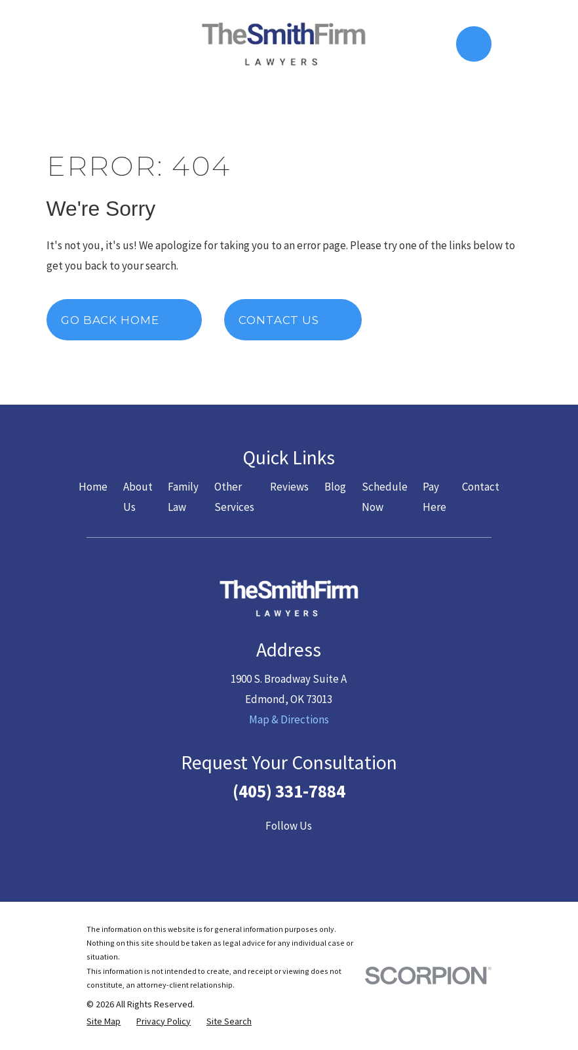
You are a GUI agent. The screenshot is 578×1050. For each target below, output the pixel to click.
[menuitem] (104, 1021)
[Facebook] (229, 851)
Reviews (289, 486)
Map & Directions (289, 719)
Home (93, 486)
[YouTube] (289, 851)
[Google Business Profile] (350, 851)
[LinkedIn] (319, 851)
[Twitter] (259, 851)
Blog (335, 486)
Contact (480, 486)
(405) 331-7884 (289, 791)
